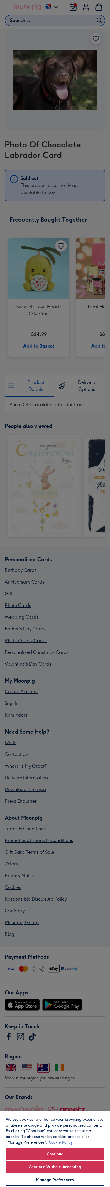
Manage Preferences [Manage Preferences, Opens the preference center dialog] (55, 1180)
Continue (55, 1154)
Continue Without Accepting (55, 1167)
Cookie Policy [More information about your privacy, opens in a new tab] (61, 1142)
